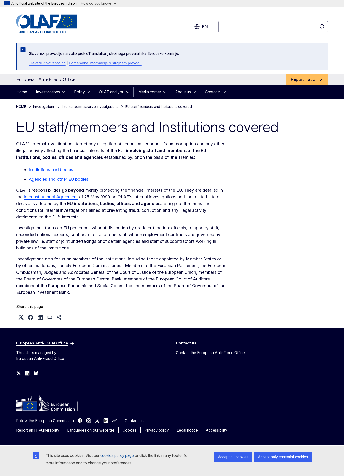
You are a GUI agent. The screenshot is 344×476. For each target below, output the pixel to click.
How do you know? (98, 3)
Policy (79, 92)
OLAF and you (111, 92)
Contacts (213, 92)
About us (183, 92)
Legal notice (187, 430)
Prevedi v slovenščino (47, 63)
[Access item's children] (65, 92)
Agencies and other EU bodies (58, 179)
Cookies (130, 430)
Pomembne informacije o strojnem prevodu (105, 63)
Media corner (149, 92)
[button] (21, 317)
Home (21, 92)
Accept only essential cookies (283, 457)
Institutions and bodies (51, 169)
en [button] (201, 27)
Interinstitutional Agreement (51, 196)
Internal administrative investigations (90, 107)
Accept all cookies (233, 457)
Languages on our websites (91, 430)
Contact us (134, 420)
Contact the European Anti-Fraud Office (210, 352)
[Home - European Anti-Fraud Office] (54, 23)
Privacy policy (157, 430)
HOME (21, 107)
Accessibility (216, 430)
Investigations (48, 92)
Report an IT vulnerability (37, 430)
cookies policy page (117, 456)
